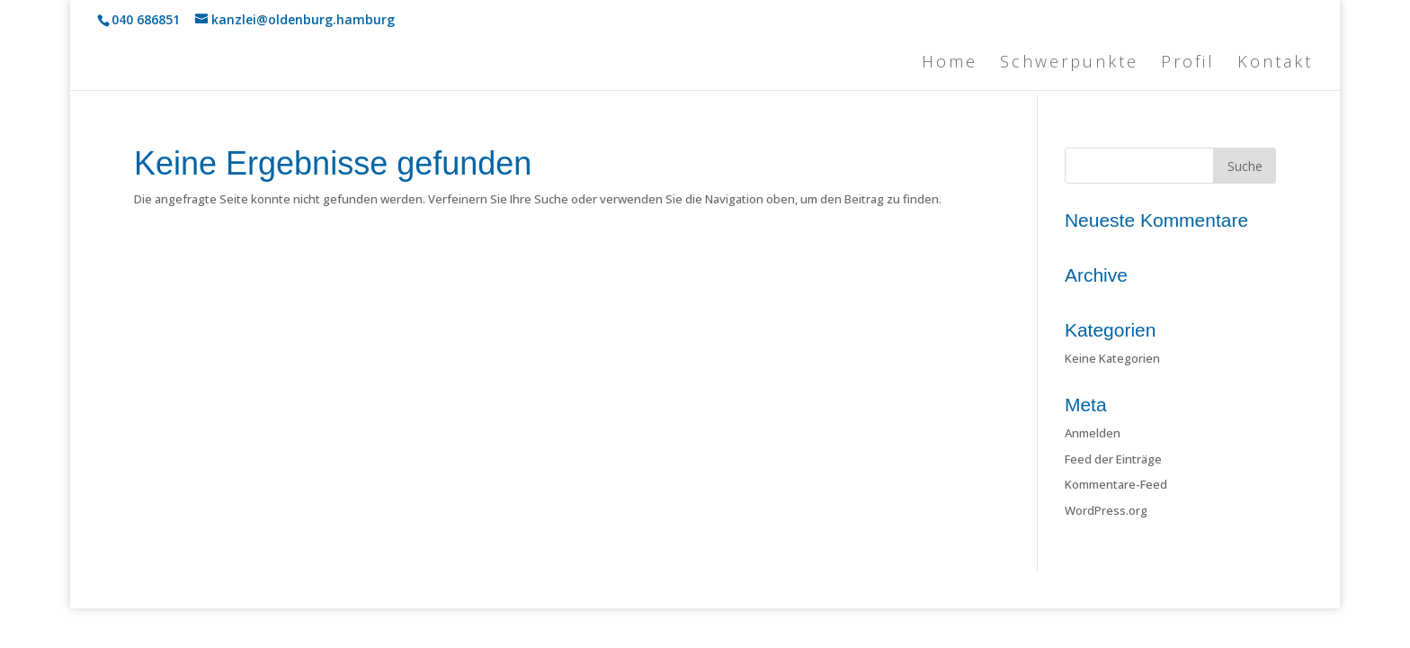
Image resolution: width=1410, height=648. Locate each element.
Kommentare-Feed (1116, 484)
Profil (1188, 63)
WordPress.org (1106, 510)
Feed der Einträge (1113, 459)
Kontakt (1275, 63)
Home (949, 63)
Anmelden (1092, 433)
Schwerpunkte (1069, 63)
